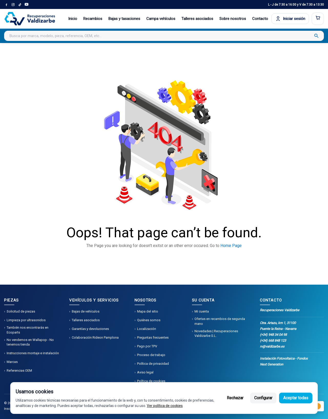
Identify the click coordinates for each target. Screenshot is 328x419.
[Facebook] (6, 4)
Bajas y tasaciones (124, 18)
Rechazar (235, 397)
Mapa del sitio (147, 311)
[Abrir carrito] (318, 19)
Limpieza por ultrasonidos (26, 320)
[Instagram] (13, 4)
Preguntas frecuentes (153, 337)
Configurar (263, 397)
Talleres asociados (197, 18)
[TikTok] (19, 4)
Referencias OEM (19, 370)
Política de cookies (151, 381)
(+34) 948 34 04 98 (273, 335)
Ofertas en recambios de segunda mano (219, 321)
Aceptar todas (295, 397)
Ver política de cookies (165, 406)
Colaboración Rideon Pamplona (95, 337)
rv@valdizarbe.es (272, 346)
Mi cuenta (201, 311)
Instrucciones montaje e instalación (33, 353)
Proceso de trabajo (151, 355)
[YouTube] (26, 4)
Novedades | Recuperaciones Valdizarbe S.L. (216, 333)
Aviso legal (145, 372)
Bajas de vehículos (85, 311)
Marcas (12, 362)
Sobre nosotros (232, 18)
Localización (146, 329)
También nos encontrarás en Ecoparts (27, 330)
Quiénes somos (148, 320)
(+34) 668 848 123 (273, 340)
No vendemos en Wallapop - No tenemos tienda (30, 342)
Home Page (231, 245)
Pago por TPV (147, 346)
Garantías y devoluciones (90, 329)
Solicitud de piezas (21, 311)
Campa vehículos (160, 18)
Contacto (260, 18)
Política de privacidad (153, 364)
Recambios (92, 18)
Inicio (72, 18)
